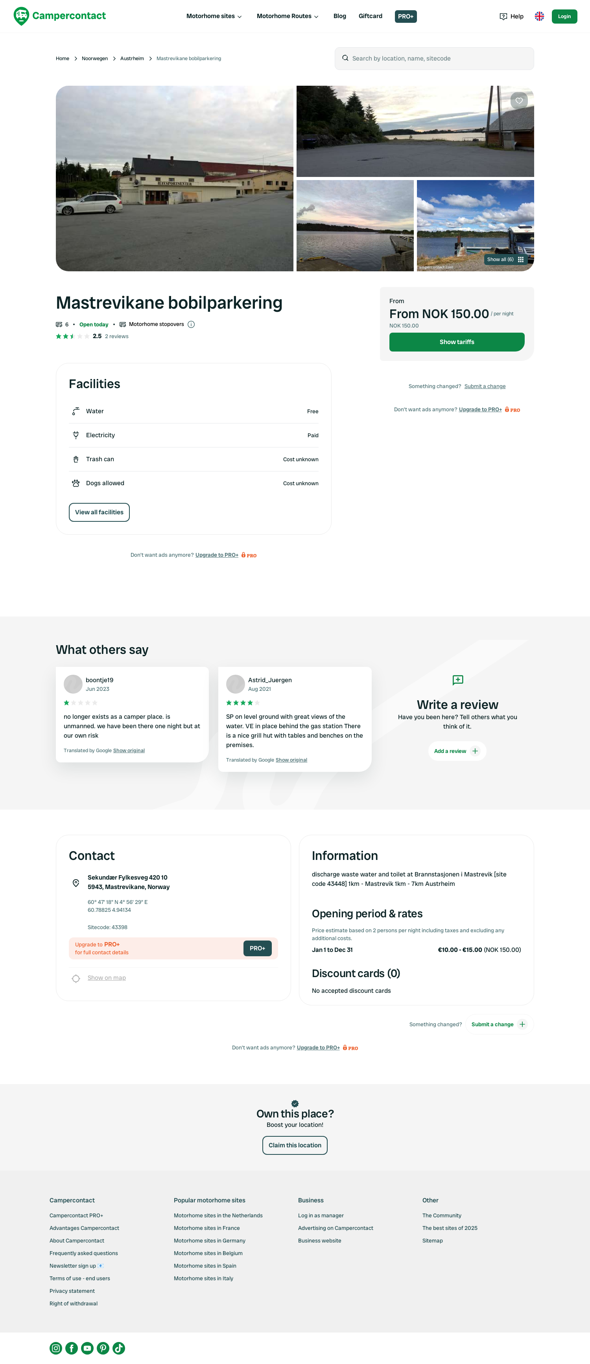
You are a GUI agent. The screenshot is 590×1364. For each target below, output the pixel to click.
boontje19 (99, 680)
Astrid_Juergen (270, 680)
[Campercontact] (60, 16)
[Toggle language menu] (539, 16)
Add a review (457, 751)
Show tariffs (457, 342)
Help (512, 16)
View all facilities (99, 512)
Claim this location (295, 1145)
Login (564, 16)
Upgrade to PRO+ (216, 554)
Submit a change (485, 386)
